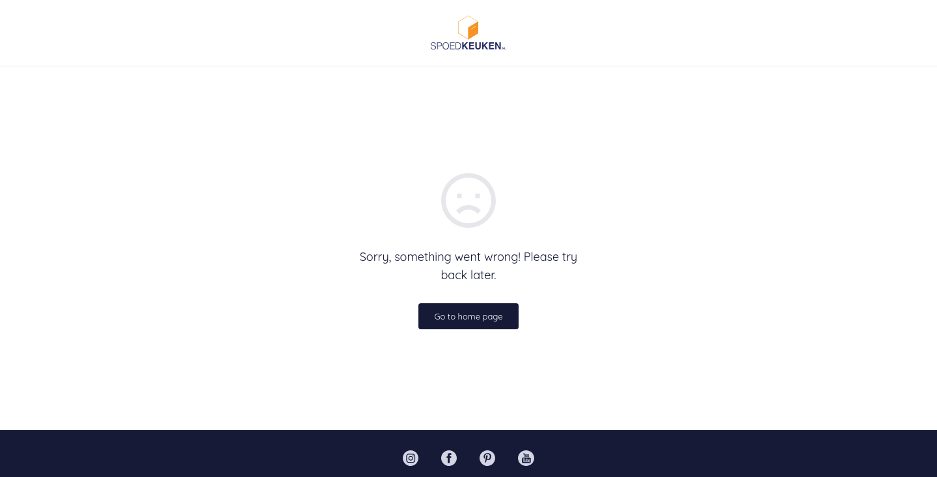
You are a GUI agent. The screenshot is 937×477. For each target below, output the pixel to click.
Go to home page (468, 316)
